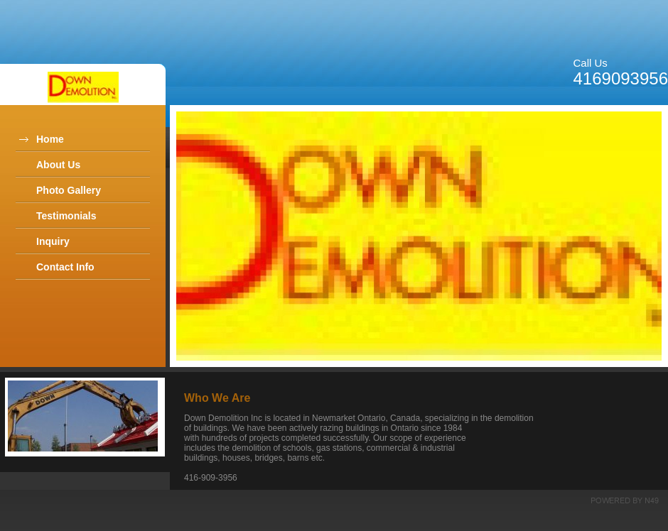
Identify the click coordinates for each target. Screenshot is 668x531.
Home (50, 139)
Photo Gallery (68, 190)
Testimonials (66, 215)
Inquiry (53, 241)
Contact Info (65, 267)
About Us (58, 164)
